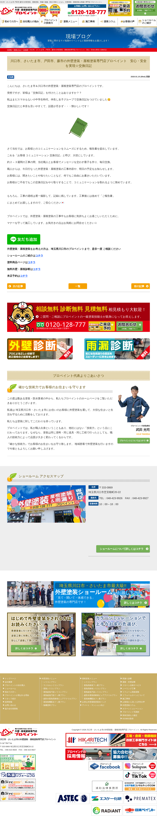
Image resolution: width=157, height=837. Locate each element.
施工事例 (88, 21)
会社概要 (8, 682)
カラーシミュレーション (132, 709)
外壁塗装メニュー (49, 678)
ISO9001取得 (127, 719)
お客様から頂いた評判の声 (133, 702)
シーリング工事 (128, 688)
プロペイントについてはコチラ (133, 441)
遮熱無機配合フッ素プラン (54, 702)
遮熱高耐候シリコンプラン (95, 688)
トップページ (10, 678)
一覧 (77, 286)
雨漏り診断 (127, 678)
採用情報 (8, 702)
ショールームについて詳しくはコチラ (121, 548)
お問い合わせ (10, 705)
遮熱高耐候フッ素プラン (94, 685)
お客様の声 (127, 21)
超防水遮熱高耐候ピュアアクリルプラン (60, 699)
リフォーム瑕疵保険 (130, 692)
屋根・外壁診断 (128, 682)
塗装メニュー (68, 21)
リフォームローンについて (133, 695)
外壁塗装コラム (128, 705)
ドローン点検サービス (131, 685)
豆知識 (10, 77)
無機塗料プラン (49, 705)
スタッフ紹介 (10, 699)
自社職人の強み (29, 21)
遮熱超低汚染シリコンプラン (55, 692)
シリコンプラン (49, 682)
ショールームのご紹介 (147, 21)
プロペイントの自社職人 (15, 685)
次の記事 (18, 286)
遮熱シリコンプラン (51, 688)
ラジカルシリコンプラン (53, 685)
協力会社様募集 (11, 709)
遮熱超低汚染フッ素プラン (54, 695)
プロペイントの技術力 (49, 21)
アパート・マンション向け (93, 705)
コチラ (39, 255)
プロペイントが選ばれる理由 (17, 695)
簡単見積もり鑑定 (129, 715)
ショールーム (10, 688)
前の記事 (139, 286)
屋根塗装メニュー (89, 678)
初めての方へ (10, 21)
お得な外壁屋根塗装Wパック (94, 702)
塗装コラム (108, 21)
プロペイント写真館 (130, 712)
